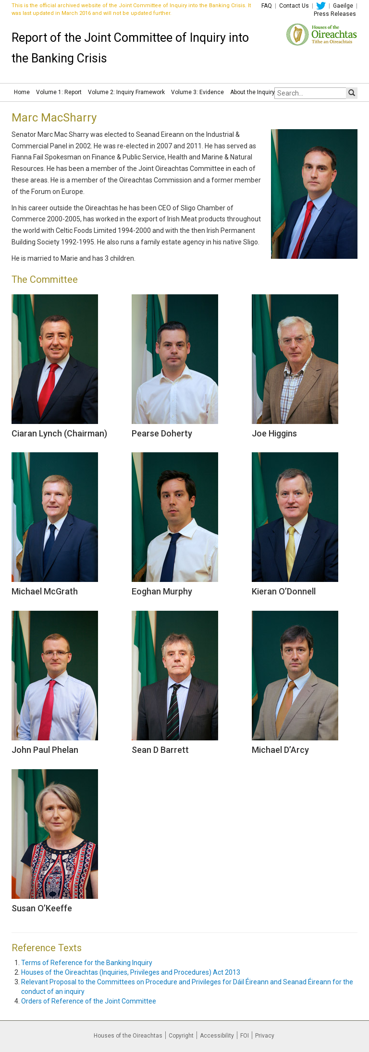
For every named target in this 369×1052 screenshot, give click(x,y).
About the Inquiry (252, 92)
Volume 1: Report (59, 92)
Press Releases (335, 14)
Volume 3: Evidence (197, 92)
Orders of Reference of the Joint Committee (88, 1001)
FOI (244, 1035)
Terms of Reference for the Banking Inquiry (86, 963)
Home (22, 92)
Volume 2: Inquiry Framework (126, 92)
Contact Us (294, 5)
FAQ (266, 5)
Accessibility (217, 1035)
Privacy (264, 1035)
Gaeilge (343, 5)
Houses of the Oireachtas (128, 1035)
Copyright (181, 1035)
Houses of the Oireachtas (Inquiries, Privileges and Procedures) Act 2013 (130, 972)
